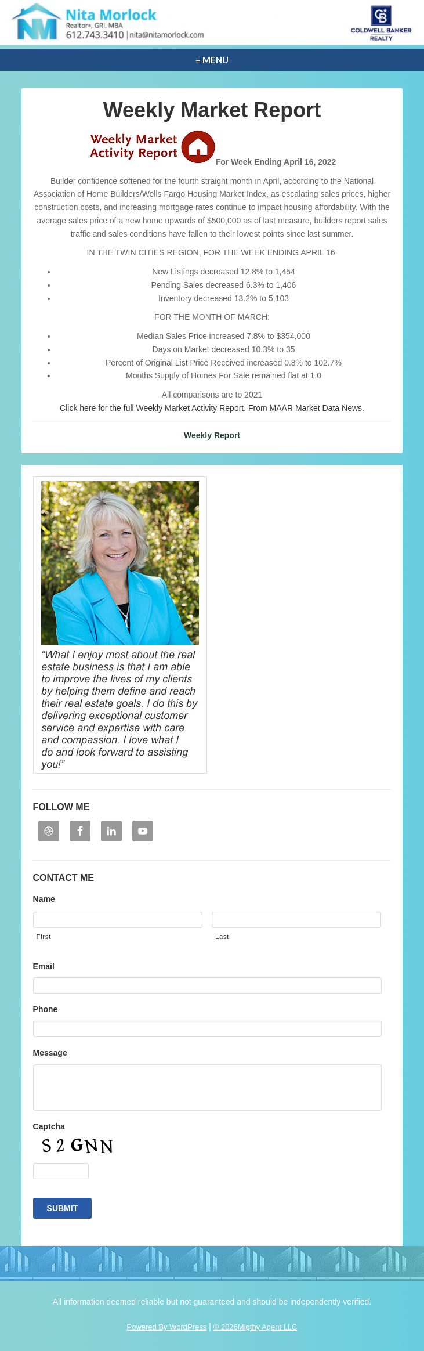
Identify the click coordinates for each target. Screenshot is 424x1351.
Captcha (49, 1126)
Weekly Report (212, 435)
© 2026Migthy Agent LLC (255, 1327)
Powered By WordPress (167, 1327)
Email (44, 966)
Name (44, 899)
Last (222, 936)
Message (50, 1052)
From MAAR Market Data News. (305, 408)
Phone (45, 1009)
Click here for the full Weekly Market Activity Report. (153, 408)
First (44, 936)
